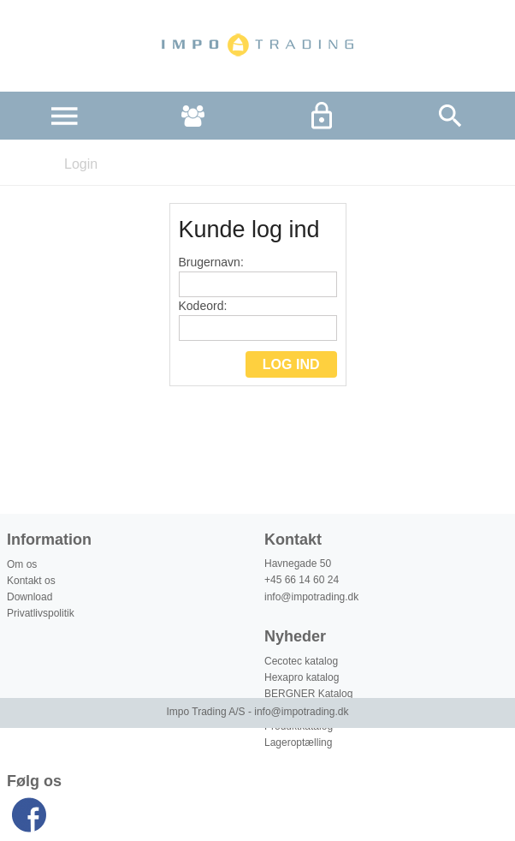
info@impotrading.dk (311, 597)
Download (29, 597)
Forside (23, 164)
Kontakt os (31, 581)
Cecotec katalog (301, 661)
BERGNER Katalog (308, 694)
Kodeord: (258, 320)
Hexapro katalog (301, 677)
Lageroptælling (298, 743)
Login (81, 164)
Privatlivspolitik (40, 613)
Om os (22, 564)
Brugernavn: (258, 276)
